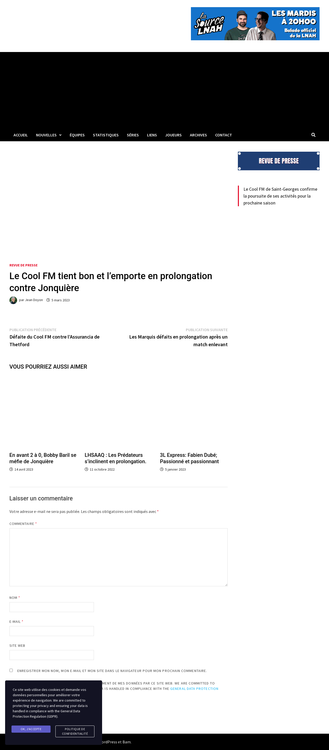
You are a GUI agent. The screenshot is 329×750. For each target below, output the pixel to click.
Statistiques (106, 134)
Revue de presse (23, 265)
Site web (17, 645)
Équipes (77, 134)
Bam (127, 741)
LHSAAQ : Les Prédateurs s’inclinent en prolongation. (116, 458)
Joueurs (173, 134)
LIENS (152, 134)
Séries (133, 134)
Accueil (21, 134)
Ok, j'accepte (31, 729)
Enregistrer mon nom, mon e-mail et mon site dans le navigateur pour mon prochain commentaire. (112, 670)
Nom (14, 597)
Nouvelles (46, 134)
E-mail (16, 621)
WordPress (107, 741)
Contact (223, 134)
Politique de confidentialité (75, 731)
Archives (198, 134)
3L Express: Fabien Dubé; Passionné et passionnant (189, 458)
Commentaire (23, 523)
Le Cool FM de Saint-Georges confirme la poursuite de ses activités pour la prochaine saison (280, 196)
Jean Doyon (34, 300)
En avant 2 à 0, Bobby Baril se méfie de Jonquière (42, 458)
